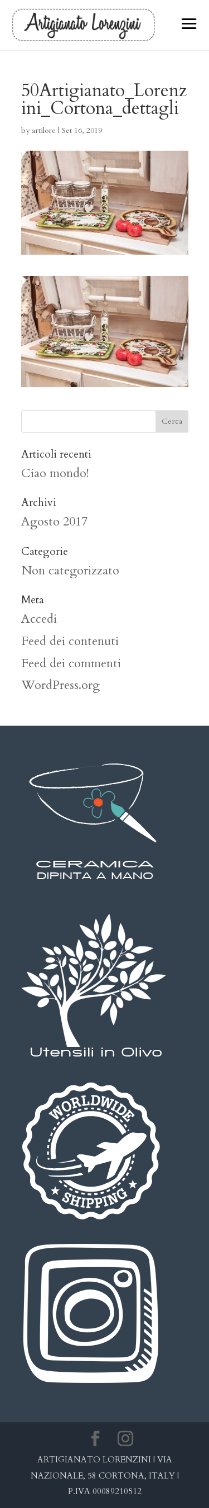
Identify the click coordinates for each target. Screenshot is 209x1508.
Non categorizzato (70, 570)
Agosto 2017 (54, 521)
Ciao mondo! (55, 473)
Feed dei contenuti (70, 641)
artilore (44, 130)
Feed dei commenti (71, 663)
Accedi (39, 619)
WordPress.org (60, 685)
